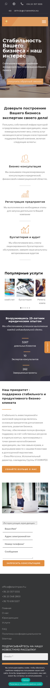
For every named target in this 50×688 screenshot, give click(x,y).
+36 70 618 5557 (11, 601)
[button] (21, 308)
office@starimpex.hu (24, 11)
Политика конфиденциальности (21, 633)
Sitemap (7, 638)
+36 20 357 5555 (31, 3)
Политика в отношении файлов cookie (26, 684)
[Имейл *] (25, 656)
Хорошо (25, 680)
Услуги (6, 622)
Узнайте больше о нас (21, 469)
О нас (5, 613)
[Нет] (46, 676)
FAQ (4, 629)
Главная (6, 608)
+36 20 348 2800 (11, 596)
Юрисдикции (10, 617)
